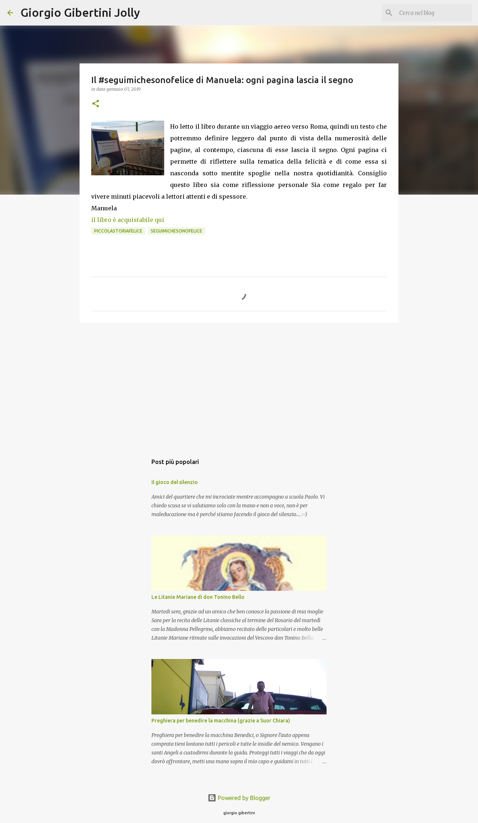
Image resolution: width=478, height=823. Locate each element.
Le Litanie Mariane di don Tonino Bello (197, 597)
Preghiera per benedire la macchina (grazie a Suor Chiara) (220, 720)
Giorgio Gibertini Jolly (80, 12)
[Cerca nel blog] (434, 13)
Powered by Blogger (239, 798)
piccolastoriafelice (118, 231)
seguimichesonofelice (176, 231)
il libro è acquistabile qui (127, 219)
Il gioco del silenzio (174, 482)
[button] (95, 104)
